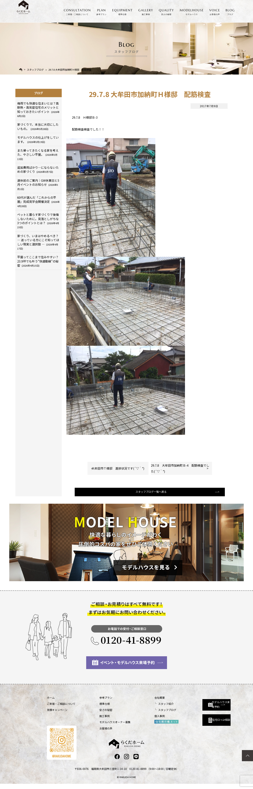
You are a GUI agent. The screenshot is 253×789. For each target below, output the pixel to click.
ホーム (51, 702)
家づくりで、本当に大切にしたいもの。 (38, 126)
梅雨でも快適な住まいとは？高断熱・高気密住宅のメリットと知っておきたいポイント (38, 109)
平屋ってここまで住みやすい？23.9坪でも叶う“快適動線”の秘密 (38, 261)
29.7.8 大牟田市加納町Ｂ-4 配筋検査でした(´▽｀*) (180, 468)
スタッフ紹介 (146, 708)
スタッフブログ (35, 69)
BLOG (230, 11)
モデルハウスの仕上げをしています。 (38, 139)
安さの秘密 (96, 714)
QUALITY (166, 11)
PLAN (101, 11)
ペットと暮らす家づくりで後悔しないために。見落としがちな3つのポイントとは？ (38, 220)
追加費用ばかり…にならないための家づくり (38, 169)
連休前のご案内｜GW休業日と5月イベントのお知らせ (38, 184)
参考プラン (96, 702)
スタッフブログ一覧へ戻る (149, 496)
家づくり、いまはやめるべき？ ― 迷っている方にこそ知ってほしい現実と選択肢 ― (38, 242)
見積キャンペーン (57, 714)
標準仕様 (95, 708)
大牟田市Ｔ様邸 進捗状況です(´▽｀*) (118, 468)
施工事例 (95, 720)
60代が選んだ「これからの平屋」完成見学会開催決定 (38, 201)
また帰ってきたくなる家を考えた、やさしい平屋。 (38, 154)
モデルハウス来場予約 (198, 706)
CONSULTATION (77, 11)
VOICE (214, 11)
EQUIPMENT (122, 11)
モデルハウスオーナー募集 (105, 727)
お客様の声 (96, 733)
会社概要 (140, 702)
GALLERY (145, 11)
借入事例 (140, 720)
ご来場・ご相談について (61, 708)
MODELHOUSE (192, 11)
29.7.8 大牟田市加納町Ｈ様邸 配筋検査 (69, 69)
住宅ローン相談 (196, 722)
